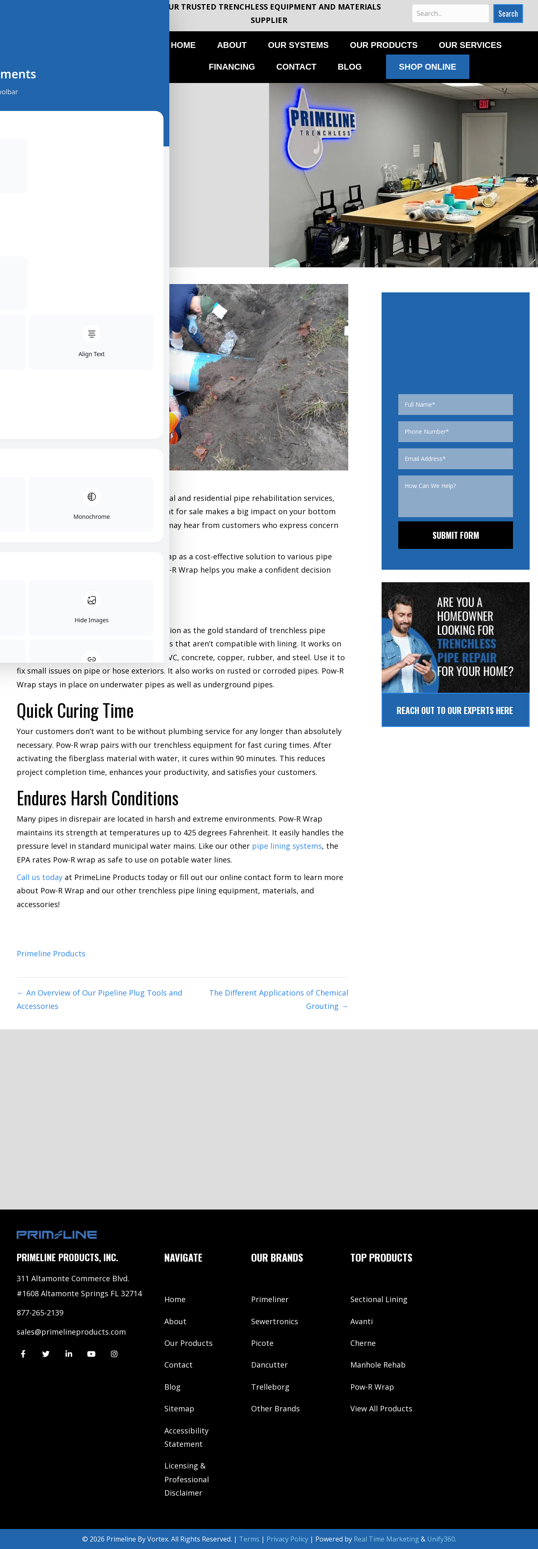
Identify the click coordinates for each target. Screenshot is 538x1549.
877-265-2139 (40, 1313)
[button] (506, 13)
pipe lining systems (287, 846)
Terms (249, 1539)
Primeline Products (51, 953)
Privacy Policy (287, 1539)
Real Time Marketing (386, 1539)
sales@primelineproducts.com (71, 1332)
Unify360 (441, 1539)
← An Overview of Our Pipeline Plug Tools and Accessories (99, 999)
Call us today (40, 877)
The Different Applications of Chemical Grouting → (278, 999)
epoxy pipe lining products (100, 630)
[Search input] (450, 13)
